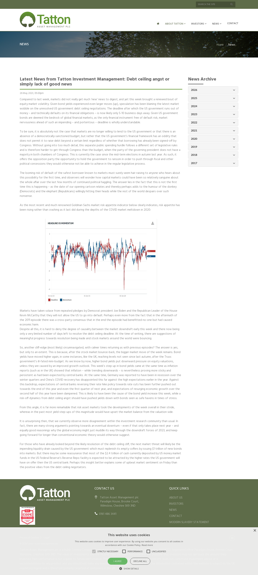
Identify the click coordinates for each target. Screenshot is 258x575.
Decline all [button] (140, 561)
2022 (213, 122)
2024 (213, 106)
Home (220, 44)
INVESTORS (198, 24)
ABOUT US (175, 497)
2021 (213, 130)
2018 (213, 154)
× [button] (254, 530)
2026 (213, 89)
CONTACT (232, 23)
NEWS (216, 24)
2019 (213, 146)
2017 (213, 163)
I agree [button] (117, 561)
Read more (147, 545)
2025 (213, 98)
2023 (213, 114)
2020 (213, 138)
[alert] (129, 551)
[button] (129, 568)
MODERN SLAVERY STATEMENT (189, 522)
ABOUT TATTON (175, 24)
